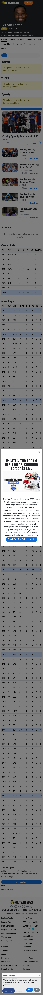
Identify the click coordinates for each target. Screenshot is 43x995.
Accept (29, 990)
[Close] (39, 975)
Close (37, 990)
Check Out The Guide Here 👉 (21, 539)
